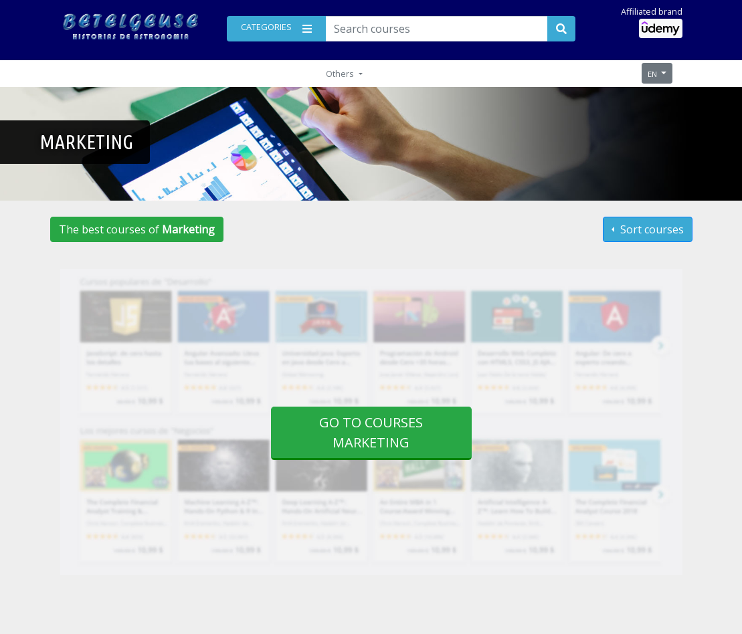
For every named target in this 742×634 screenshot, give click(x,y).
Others (341, 74)
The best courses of (137, 229)
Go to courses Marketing (371, 432)
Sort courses (651, 229)
